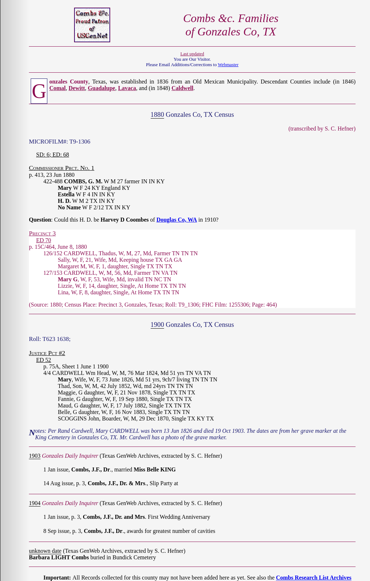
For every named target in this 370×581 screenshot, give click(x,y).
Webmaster (228, 64)
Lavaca (127, 88)
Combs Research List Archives (314, 577)
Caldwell (182, 88)
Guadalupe (101, 88)
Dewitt (77, 88)
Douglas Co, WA (176, 220)
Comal (57, 88)
